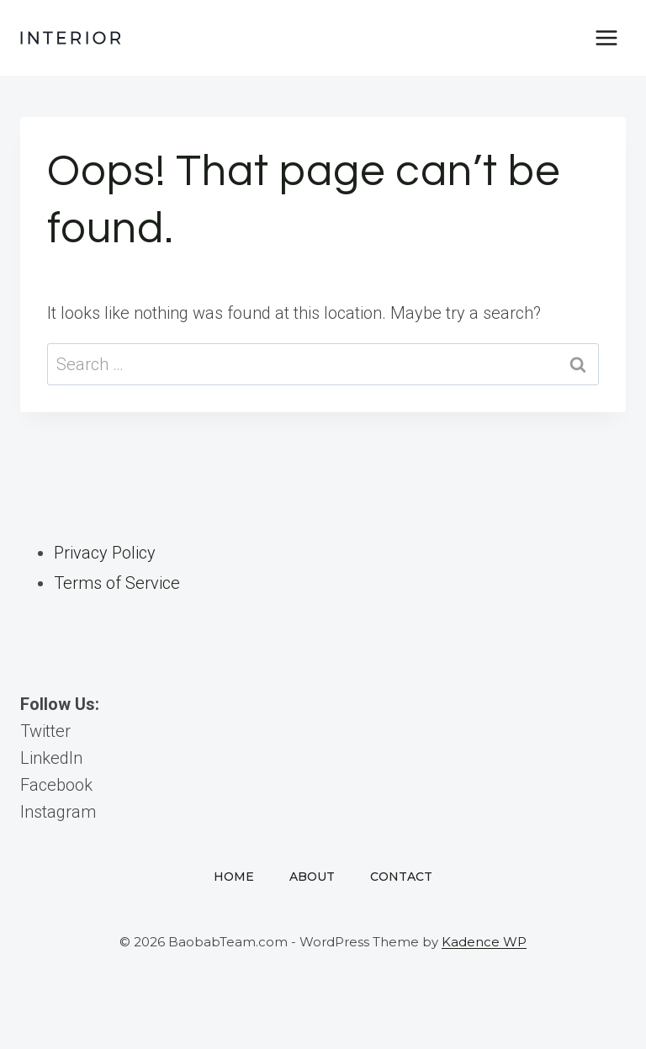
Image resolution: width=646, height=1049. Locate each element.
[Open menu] (606, 37)
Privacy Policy (105, 553)
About (312, 876)
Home (234, 876)
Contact (401, 876)
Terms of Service (117, 583)
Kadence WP (484, 942)
